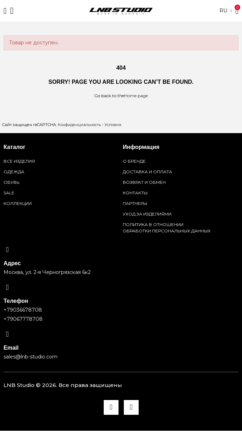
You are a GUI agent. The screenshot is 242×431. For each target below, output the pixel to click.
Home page (136, 95)
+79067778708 (23, 319)
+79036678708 (23, 310)
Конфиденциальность (79, 124)
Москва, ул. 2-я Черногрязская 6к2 (47, 272)
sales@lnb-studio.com (31, 357)
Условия (112, 124)
